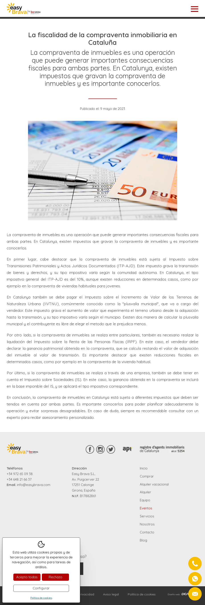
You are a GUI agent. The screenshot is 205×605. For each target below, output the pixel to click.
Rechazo (55, 577)
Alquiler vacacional (154, 484)
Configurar (41, 588)
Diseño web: (183, 594)
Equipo (145, 500)
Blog (143, 540)
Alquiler (145, 492)
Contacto (147, 532)
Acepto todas (27, 577)
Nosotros (147, 524)
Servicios (147, 516)
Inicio (144, 468)
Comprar (147, 476)
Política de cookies (142, 594)
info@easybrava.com (33, 485)
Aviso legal (111, 594)
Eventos (146, 508)
